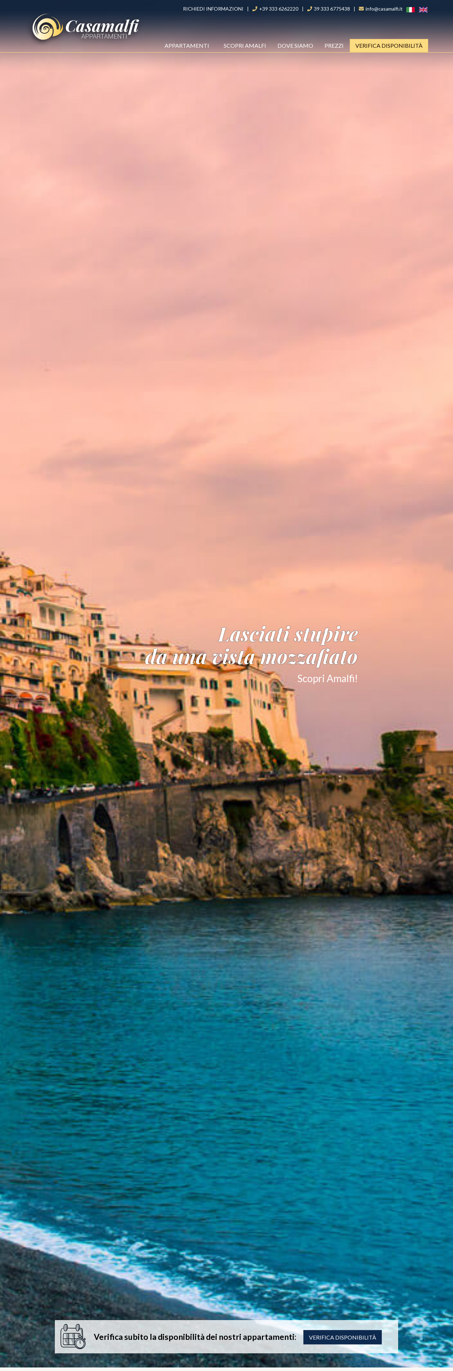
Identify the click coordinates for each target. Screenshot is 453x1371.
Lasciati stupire (226, 643)
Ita (406, 9)
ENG (419, 9)
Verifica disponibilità (342, 1337)
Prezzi (334, 45)
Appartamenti (189, 45)
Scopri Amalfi (245, 45)
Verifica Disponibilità (389, 45)
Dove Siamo (295, 45)
